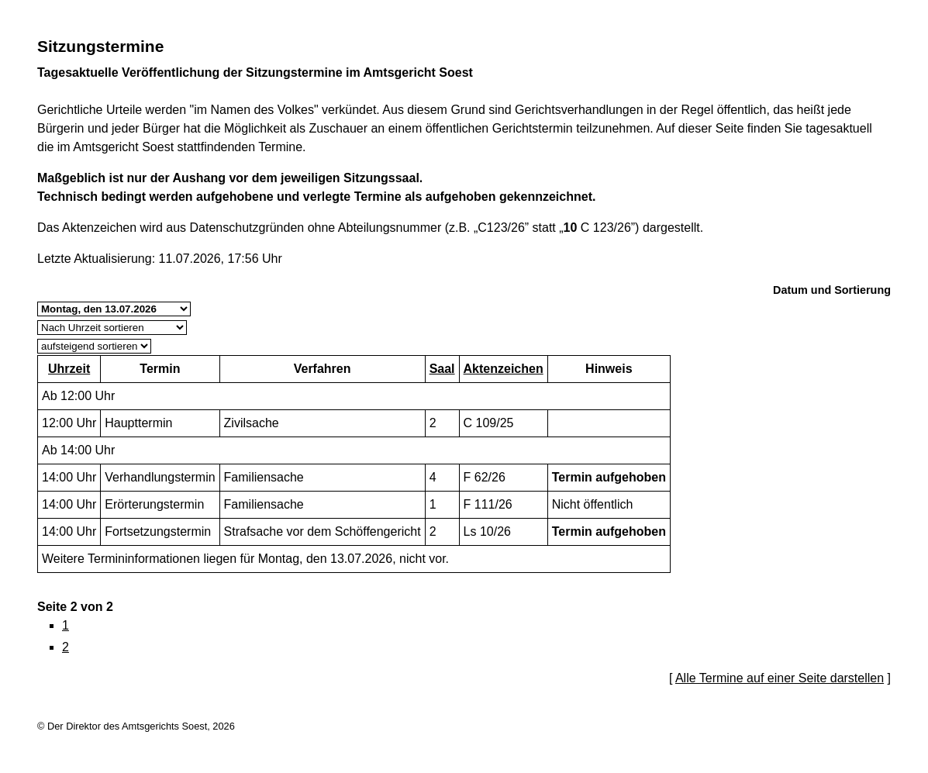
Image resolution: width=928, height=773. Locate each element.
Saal (442, 368)
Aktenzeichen (503, 368)
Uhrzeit (69, 368)
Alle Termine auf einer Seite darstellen (779, 678)
